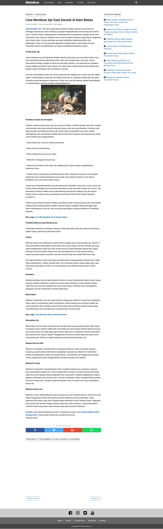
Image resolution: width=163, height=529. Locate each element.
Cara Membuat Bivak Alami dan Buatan (51, 315)
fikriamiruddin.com (33, 29)
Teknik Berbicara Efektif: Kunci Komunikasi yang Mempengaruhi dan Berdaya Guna (118, 63)
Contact (67, 521)
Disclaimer (93, 521)
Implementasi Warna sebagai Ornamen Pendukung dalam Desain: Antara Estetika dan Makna (120, 31)
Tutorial (80, 2)
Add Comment (57, 24)
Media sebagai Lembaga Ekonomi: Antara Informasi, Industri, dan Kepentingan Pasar (119, 22)
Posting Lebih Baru (32, 498)
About (58, 521)
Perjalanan (49, 2)
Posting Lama (95, 498)
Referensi (69, 2)
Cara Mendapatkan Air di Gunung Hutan (51, 217)
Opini (59, 2)
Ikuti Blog (91, 2)
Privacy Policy (80, 521)
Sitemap (104, 521)
